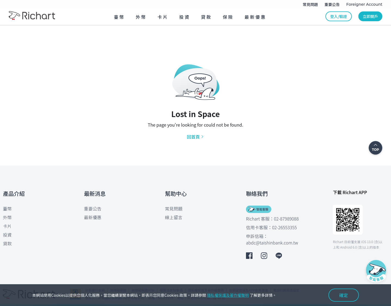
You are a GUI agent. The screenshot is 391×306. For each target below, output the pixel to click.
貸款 (7, 243)
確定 (343, 295)
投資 (7, 234)
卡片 (7, 226)
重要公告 (92, 208)
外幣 (7, 217)
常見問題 (173, 208)
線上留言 (173, 217)
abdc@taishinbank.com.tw (272, 242)
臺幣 (7, 208)
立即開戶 (370, 16)
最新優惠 (92, 217)
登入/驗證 (338, 16)
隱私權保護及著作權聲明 (228, 295)
